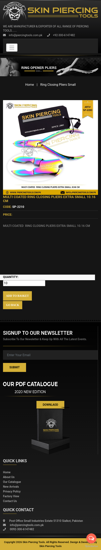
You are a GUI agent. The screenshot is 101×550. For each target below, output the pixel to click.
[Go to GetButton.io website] (91, 546)
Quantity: (10, 277)
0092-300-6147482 (18, 529)
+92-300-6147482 (61, 35)
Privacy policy (12, 491)
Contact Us (10, 501)
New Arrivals (11, 486)
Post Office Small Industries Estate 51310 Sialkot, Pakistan (43, 521)
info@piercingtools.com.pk (22, 35)
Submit (14, 367)
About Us (8, 477)
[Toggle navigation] (11, 48)
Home (29, 85)
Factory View (11, 496)
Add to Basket (17, 295)
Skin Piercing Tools (50, 546)
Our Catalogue (12, 481)
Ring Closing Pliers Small (58, 85)
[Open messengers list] (91, 538)
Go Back (12, 305)
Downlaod (50, 404)
